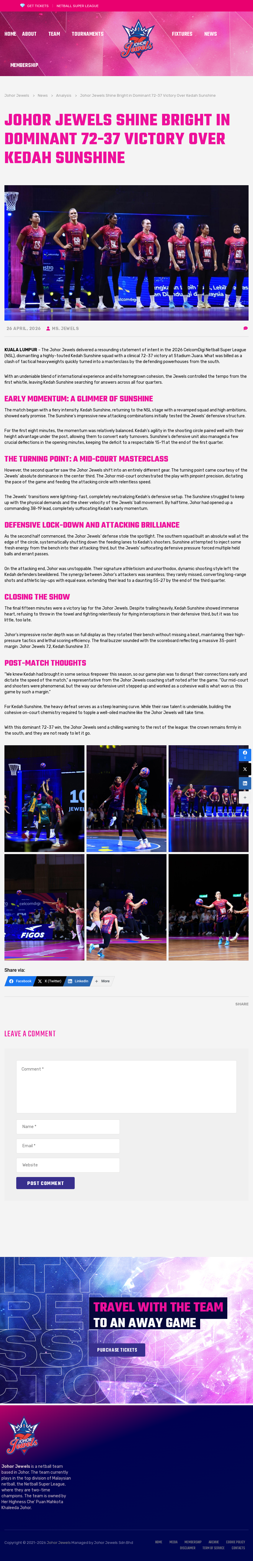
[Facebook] (20, 981)
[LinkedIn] (78, 981)
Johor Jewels (59, 1542)
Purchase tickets (117, 1350)
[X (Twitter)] (50, 981)
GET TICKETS (38, 6)
